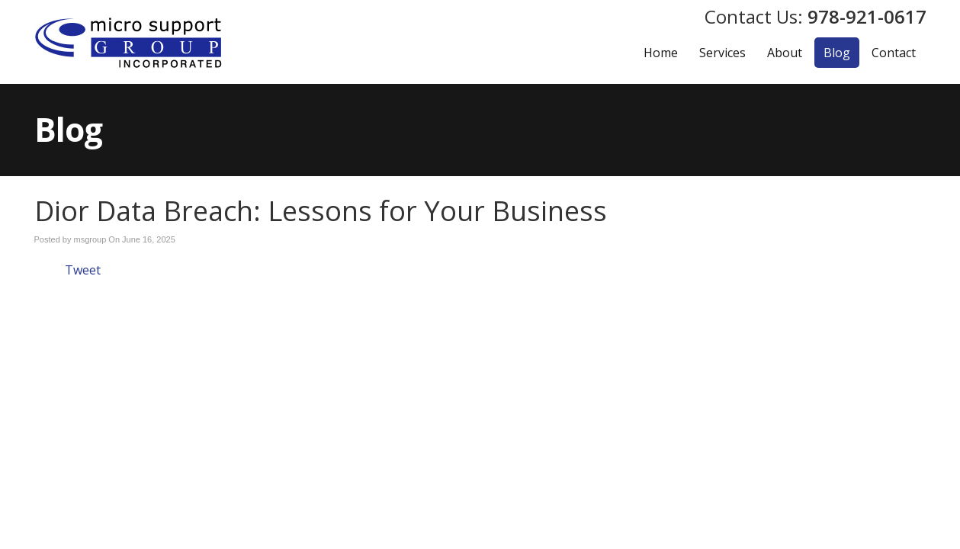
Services (722, 52)
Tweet (83, 270)
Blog (837, 52)
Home (661, 52)
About (784, 52)
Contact (894, 52)
